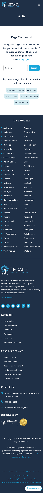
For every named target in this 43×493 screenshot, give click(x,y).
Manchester (8, 187)
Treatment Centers (15, 90)
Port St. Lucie (9, 221)
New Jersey (29, 200)
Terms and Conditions (8, 472)
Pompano (7, 225)
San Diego (7, 229)
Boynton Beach (10, 140)
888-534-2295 (11, 402)
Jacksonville (8, 174)
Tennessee (29, 238)
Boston (27, 136)
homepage (23, 59)
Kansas (6, 178)
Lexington (7, 183)
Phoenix (6, 217)
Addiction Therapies (29, 96)
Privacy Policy (37, 472)
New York (7, 204)
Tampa (6, 238)
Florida (6, 166)
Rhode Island (29, 225)
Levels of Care (11, 96)
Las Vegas (28, 178)
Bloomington (29, 132)
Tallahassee (29, 234)
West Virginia (9, 251)
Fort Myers (29, 166)
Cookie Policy (17, 475)
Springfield (28, 229)
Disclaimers (25, 475)
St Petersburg (9, 234)
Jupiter (27, 174)
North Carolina (10, 208)
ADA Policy (29, 472)
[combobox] (15, 68)
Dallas (26, 162)
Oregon (6, 212)
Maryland (28, 187)
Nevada (27, 195)
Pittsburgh (28, 221)
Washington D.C (10, 246)
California (28, 140)
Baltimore (7, 132)
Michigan (7, 191)
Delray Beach (9, 162)
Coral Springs (9, 157)
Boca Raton (8, 136)
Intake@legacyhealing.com (16, 407)
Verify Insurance (21, 102)
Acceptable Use (20, 472)
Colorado (7, 149)
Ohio (26, 208)
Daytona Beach (31, 157)
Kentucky (28, 183)
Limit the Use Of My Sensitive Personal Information (22, 479)
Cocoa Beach (30, 145)
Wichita (27, 251)
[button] (39, 5)
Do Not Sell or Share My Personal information (15, 482)
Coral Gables (30, 153)
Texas (6, 242)
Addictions (31, 90)
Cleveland (7, 145)
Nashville (28, 191)
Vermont (28, 242)
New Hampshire (10, 200)
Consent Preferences (35, 482)
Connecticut (9, 153)
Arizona (27, 128)
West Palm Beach (32, 246)
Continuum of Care (12, 351)
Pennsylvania (30, 212)
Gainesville (8, 170)
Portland (28, 217)
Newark (27, 204)
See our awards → (9, 298)
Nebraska (7, 195)
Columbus (28, 149)
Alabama (7, 128)
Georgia (27, 170)
